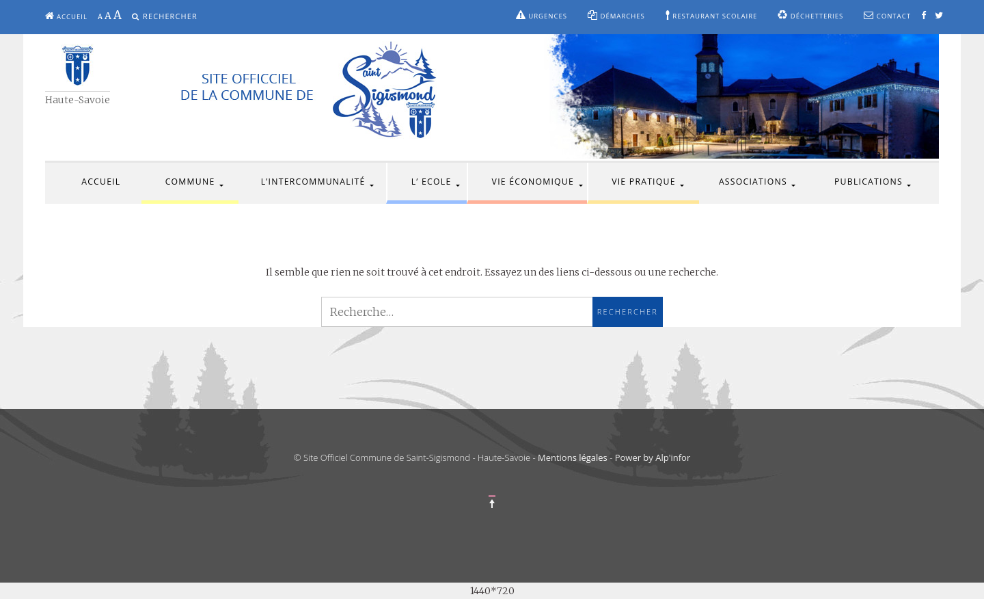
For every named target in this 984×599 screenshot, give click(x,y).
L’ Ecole (431, 181)
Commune (190, 181)
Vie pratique (644, 181)
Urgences (541, 15)
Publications (868, 181)
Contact (887, 15)
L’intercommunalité (313, 181)
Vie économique (533, 181)
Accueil (66, 16)
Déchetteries (810, 15)
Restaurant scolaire (712, 15)
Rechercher (170, 16)
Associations (753, 181)
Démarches (616, 15)
